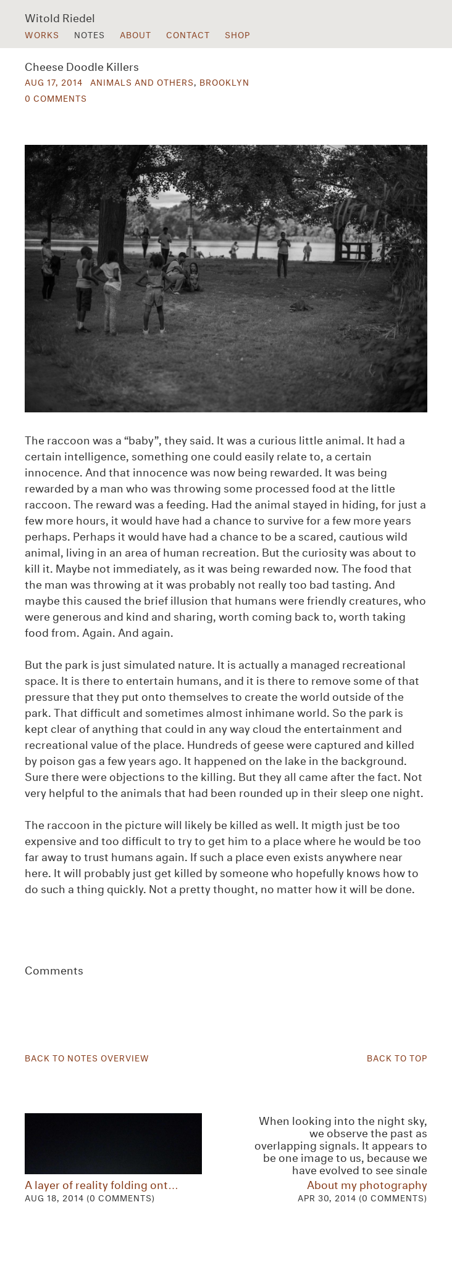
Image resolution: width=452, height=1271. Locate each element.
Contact (188, 34)
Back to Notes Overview (87, 1057)
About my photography (338, 1158)
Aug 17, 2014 (54, 81)
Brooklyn (224, 81)
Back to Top (397, 1057)
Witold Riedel (60, 16)
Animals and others (142, 81)
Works (42, 34)
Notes (89, 34)
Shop (237, 34)
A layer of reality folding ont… (113, 1158)
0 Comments (56, 97)
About (135, 34)
